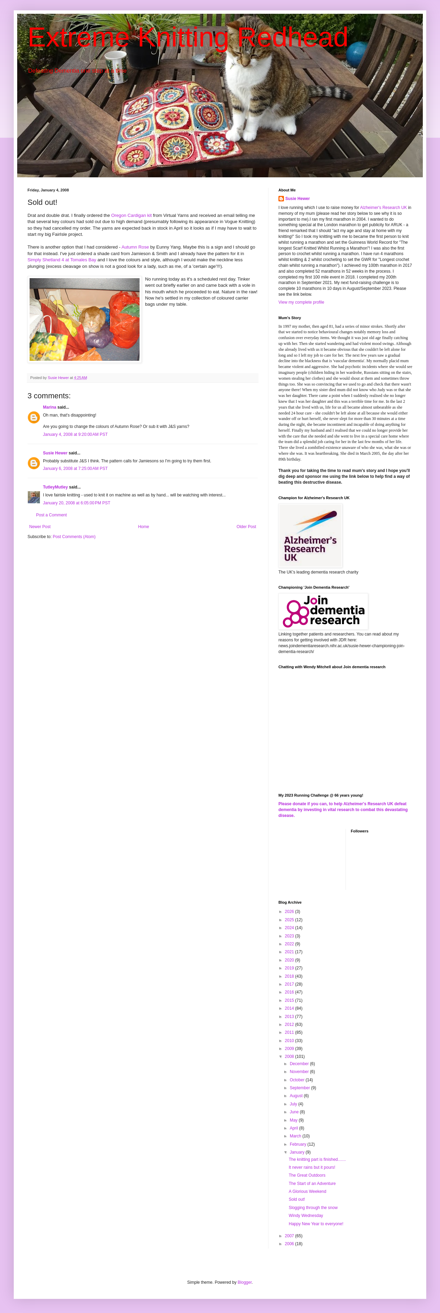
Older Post (246, 526)
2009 (290, 1048)
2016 (290, 992)
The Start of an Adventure (312, 1183)
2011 (290, 1032)
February (298, 1144)
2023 (290, 936)
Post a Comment (51, 515)
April (294, 1128)
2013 (290, 1016)
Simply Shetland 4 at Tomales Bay (62, 259)
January (298, 1152)
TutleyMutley (55, 487)
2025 (290, 919)
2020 (290, 960)
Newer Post (40, 526)
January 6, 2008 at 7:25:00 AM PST (75, 468)
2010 (290, 1040)
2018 (290, 976)
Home (143, 526)
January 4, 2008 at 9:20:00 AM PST (75, 434)
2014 (290, 1008)
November (300, 1071)
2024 (290, 927)
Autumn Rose (135, 247)
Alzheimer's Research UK (383, 207)
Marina (49, 407)
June (295, 1112)
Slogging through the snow (313, 1207)
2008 (290, 1056)
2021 (290, 951)
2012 (290, 1024)
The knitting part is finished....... (317, 1159)
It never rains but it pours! (312, 1167)
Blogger (245, 1282)
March (296, 1136)
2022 (290, 944)
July (294, 1104)
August (297, 1095)
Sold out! (297, 1199)
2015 (290, 1000)
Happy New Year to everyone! (316, 1223)
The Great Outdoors (307, 1175)
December (300, 1063)
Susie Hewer (55, 453)
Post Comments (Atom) (74, 536)
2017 (290, 984)
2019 (290, 968)
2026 (290, 911)
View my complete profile (301, 302)
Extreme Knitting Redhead (188, 37)
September (300, 1087)
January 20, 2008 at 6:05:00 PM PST (76, 503)
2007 (290, 1235)
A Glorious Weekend (307, 1191)
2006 (290, 1243)
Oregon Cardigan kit (131, 215)
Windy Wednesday (306, 1215)
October (298, 1080)
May (294, 1120)
